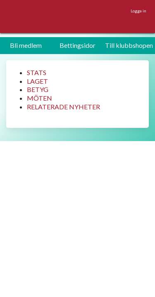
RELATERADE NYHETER (63, 107)
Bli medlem (26, 45)
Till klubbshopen (129, 45)
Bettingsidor (77, 45)
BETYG (37, 89)
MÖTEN (39, 98)
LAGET (37, 81)
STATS (36, 72)
